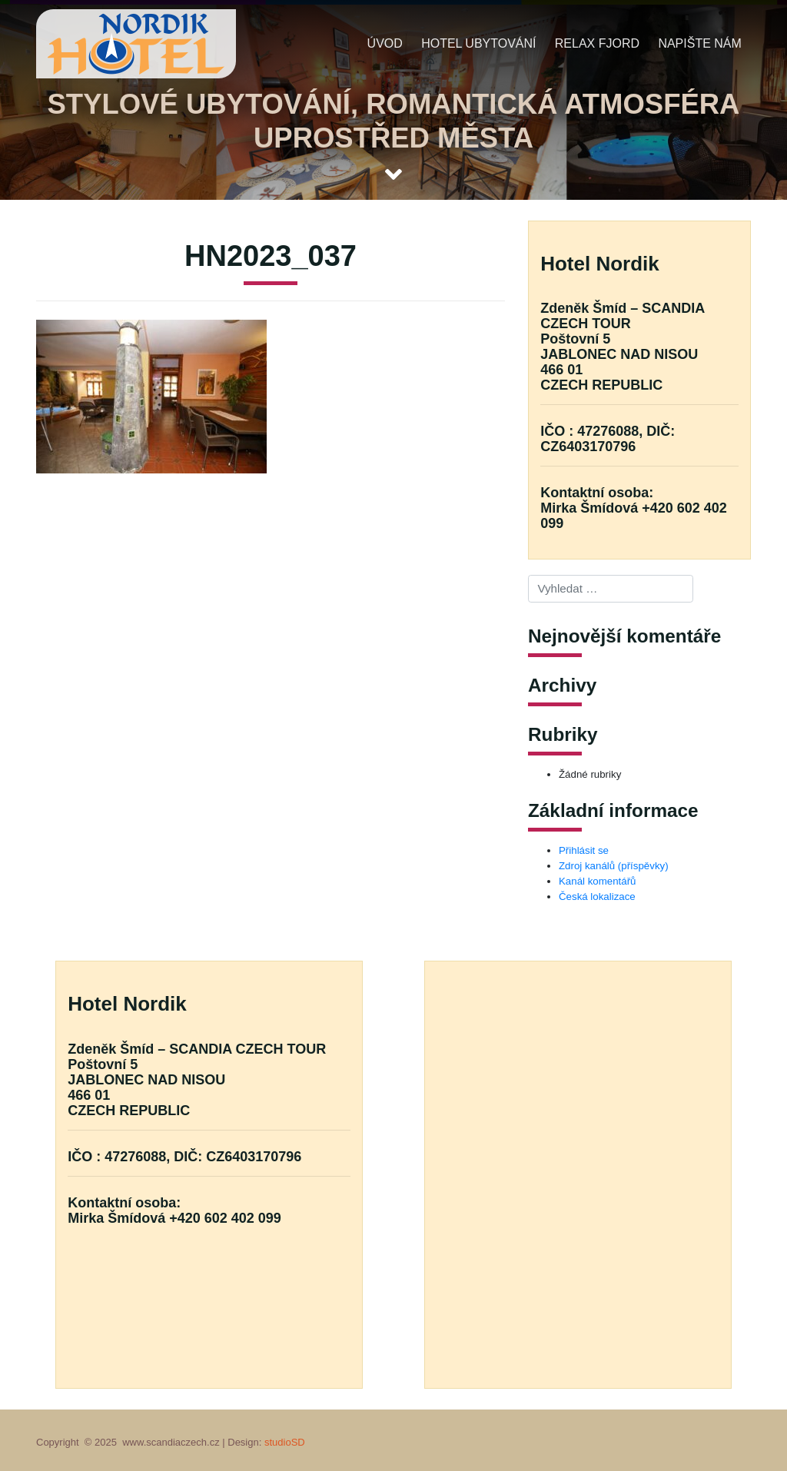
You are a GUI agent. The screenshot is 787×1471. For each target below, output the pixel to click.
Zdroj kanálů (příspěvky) (614, 866)
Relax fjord (597, 43)
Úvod (385, 43)
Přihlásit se (584, 850)
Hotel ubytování (478, 43)
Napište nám (699, 43)
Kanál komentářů (597, 881)
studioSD (284, 1442)
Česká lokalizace (597, 896)
